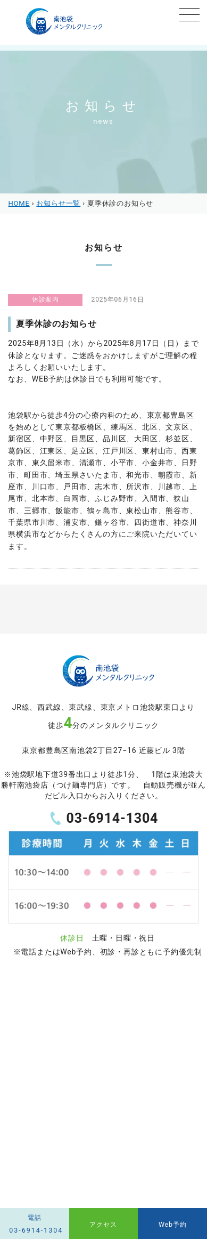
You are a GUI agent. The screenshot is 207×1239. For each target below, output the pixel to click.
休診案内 (45, 299)
